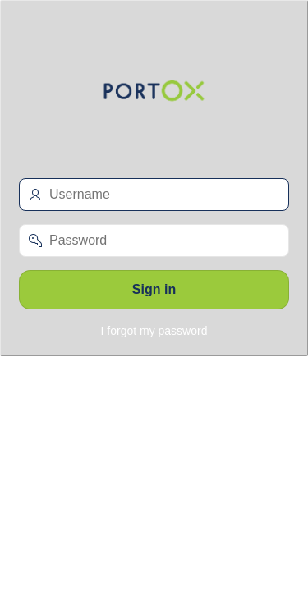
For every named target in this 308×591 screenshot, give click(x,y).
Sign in (154, 289)
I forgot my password (154, 330)
